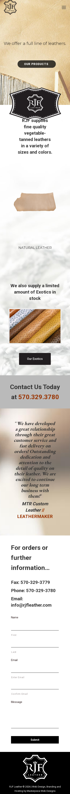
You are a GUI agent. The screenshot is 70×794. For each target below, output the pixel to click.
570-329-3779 (35, 582)
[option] (35, 470)
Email (14, 660)
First (13, 635)
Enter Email (17, 677)
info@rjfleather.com (31, 605)
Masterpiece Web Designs (41, 791)
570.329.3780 (38, 397)
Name (14, 617)
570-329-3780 (41, 590)
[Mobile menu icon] (63, 7)
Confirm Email (19, 693)
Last (13, 652)
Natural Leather (35, 248)
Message (16, 702)
